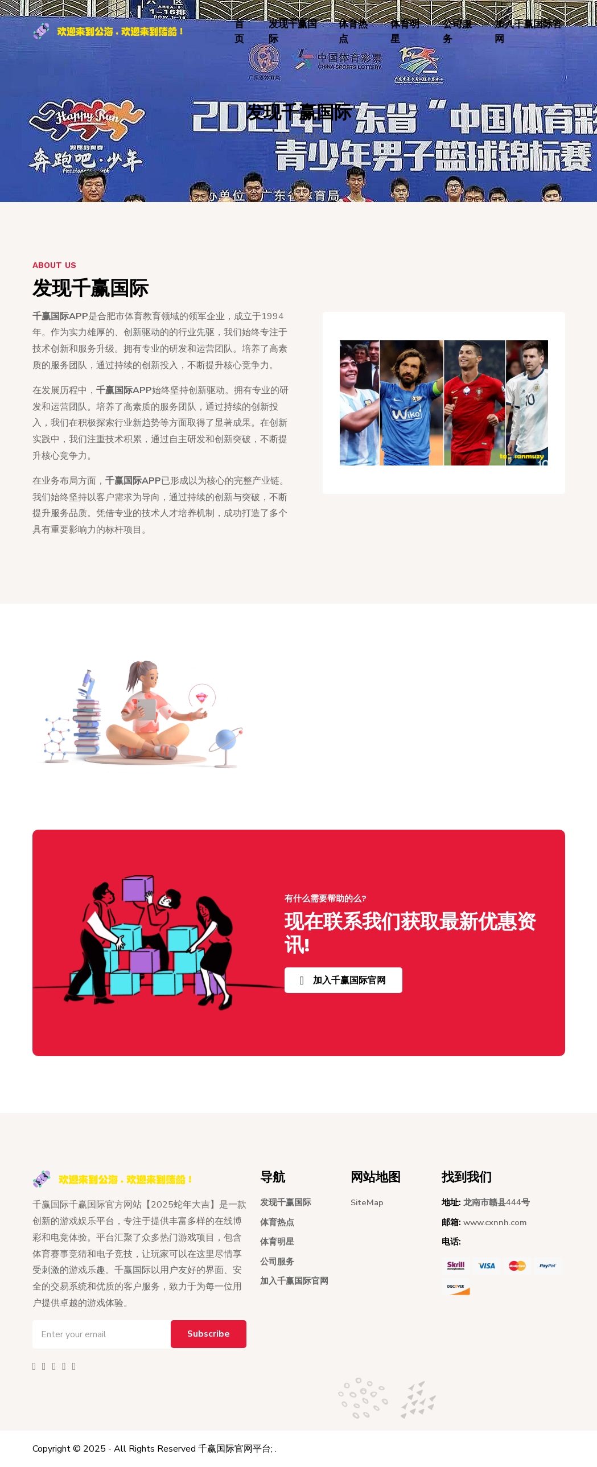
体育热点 (353, 32)
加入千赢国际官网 (528, 32)
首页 (239, 32)
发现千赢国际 (293, 32)
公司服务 (457, 32)
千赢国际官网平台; (235, 1449)
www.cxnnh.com (496, 1222)
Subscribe (207, 1334)
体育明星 (404, 32)
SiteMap (368, 1202)
